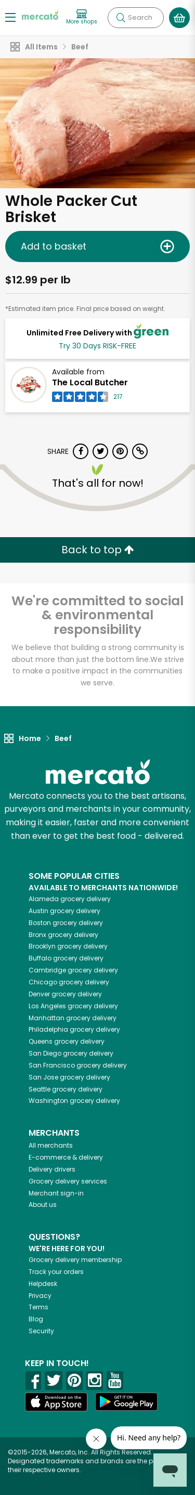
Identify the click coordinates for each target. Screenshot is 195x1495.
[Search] (136, 17)
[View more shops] (81, 17)
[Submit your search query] (120, 17)
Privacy (40, 1295)
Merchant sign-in (56, 1193)
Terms (38, 1307)
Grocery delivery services (68, 1181)
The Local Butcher (90, 382)
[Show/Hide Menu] (10, 17)
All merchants (51, 1145)
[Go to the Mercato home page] (40, 14)
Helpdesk (43, 1283)
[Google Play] (126, 1402)
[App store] (56, 1402)
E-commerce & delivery (66, 1157)
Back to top (97, 549)
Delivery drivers (52, 1169)
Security (41, 1331)
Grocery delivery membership (75, 1259)
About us (43, 1204)
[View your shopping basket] (179, 17)
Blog (36, 1319)
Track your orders (56, 1271)
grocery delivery (70, 898)
